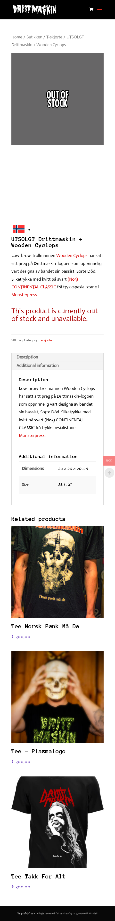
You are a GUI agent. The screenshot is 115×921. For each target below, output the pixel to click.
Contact (32, 913)
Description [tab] (27, 357)
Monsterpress (24, 294)
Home (16, 37)
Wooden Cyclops (72, 255)
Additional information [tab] (37, 365)
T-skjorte (54, 37)
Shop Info (22, 913)
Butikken (34, 37)
